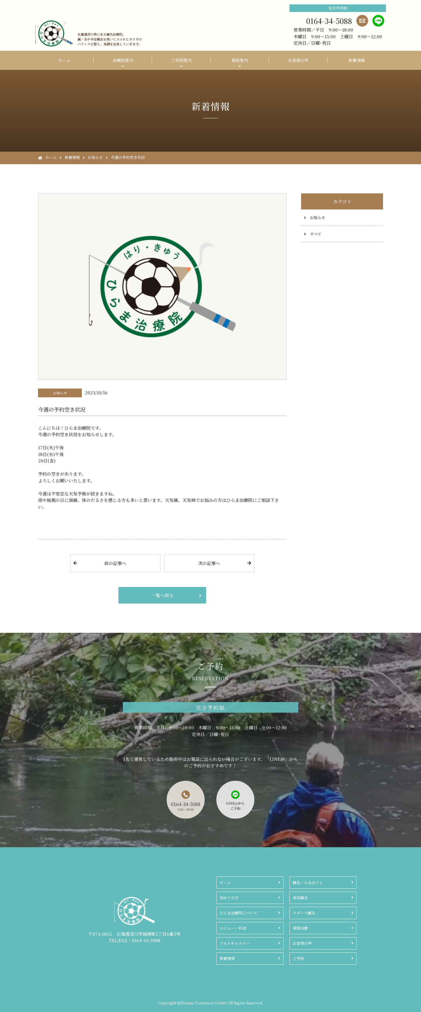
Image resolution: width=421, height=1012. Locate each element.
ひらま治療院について (239, 913)
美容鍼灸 (300, 897)
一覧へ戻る (162, 595)
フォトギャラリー (235, 943)
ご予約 (298, 958)
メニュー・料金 (233, 928)
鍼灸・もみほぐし (308, 882)
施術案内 (240, 60)
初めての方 (229, 897)
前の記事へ (115, 563)
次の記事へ (209, 563)
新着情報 (356, 60)
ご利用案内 (181, 60)
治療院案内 (123, 60)
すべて (315, 234)
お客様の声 (298, 60)
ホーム (64, 60)
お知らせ (317, 217)
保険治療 (300, 928)
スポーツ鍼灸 (304, 913)
